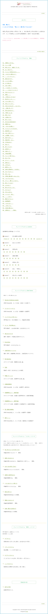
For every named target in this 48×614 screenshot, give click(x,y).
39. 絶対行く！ (7, 149)
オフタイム (7, 538)
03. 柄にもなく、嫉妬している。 (11, 67)
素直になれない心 (9, 500)
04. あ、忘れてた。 (8, 69)
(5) (23, 238)
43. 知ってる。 (7, 158)
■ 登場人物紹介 (41, 51)
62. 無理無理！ (7, 201)
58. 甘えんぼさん (7, 192)
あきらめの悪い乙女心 (10, 466)
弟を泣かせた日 (9, 333)
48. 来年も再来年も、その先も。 (11, 169)
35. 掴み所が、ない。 (8, 140)
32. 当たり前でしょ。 (8, 133)
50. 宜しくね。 (7, 174)
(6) (25, 238)
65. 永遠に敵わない (8, 208)
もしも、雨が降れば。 (10, 325)
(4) (20, 238)
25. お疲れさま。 (7, 117)
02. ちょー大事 (7, 65)
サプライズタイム (9, 555)
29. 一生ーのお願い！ (8, 126)
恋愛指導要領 (8, 384)
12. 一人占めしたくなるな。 (10, 87)
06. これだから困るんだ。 (10, 74)
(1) (11, 238)
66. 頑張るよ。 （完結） (10, 210)
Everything (7, 342)
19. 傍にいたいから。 (8, 103)
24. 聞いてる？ (7, 115)
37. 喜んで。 (6, 144)
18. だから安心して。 (8, 101)
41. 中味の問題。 (7, 153)
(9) (34, 238)
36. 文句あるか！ (7, 142)
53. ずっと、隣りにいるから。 (11, 180)
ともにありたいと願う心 (11, 483)
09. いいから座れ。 (8, 81)
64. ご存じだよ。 (7, 205)
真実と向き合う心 (9, 458)
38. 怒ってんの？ (7, 146)
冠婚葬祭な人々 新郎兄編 (11, 401)
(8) (31, 238)
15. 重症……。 (7, 94)
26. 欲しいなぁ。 (7, 119)
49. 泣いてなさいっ (8, 171)
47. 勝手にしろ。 (7, 167)
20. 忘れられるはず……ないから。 (12, 106)
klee (27, 611)
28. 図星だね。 (7, 124)
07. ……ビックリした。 (9, 76)
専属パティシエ (9, 375)
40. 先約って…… (7, 151)
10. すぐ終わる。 (7, 83)
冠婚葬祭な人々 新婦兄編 (11, 392)
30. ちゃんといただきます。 (10, 128)
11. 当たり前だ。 (7, 85)
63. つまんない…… (8, 203)
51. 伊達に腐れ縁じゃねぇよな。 (11, 176)
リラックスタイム (9, 547)
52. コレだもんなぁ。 (8, 178)
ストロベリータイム (10, 308)
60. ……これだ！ (7, 196)
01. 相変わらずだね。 (8, 63)
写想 (6, 367)
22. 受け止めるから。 (8, 110)
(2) (14, 238)
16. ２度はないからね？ (9, 97)
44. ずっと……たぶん (8, 160)
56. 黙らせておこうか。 (9, 187)
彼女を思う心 (8, 491)
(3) (17, 238)
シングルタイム (9, 563)
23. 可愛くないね (7, 112)
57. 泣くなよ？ (7, 189)
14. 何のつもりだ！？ (8, 92)
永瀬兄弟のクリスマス (10, 350)
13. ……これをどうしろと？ (10, 90)
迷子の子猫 (7, 587)
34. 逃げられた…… (8, 137)
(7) (28, 238)
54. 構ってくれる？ (8, 183)
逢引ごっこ (7, 417)
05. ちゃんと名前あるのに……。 (11, 72)
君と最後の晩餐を (9, 409)
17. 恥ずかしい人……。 (9, 99)
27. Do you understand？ (9, 121)
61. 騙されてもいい (8, 199)
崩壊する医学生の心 (10, 475)
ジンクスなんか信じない (11, 317)
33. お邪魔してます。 (8, 135)
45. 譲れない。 (7, 162)
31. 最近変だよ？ (7, 131)
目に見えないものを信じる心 (12, 449)
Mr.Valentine (8, 359)
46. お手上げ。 (7, 165)
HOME (43, 13)
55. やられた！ (7, 185)
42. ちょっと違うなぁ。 (9, 155)
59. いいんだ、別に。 (8, 194)
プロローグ (6, 238)
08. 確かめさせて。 (8, 78)
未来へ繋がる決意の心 (10, 508)
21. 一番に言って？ (8, 108)
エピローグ (39, 238)
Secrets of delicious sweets (12, 300)
